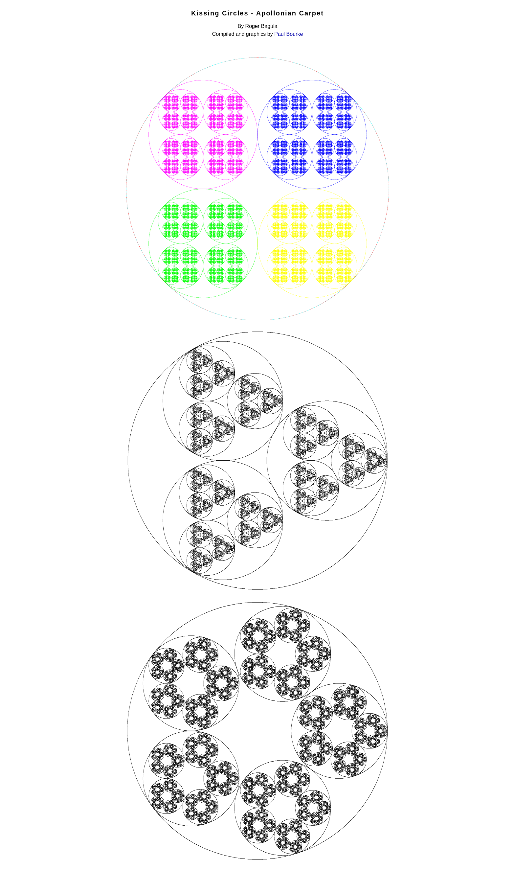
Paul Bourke (288, 34)
